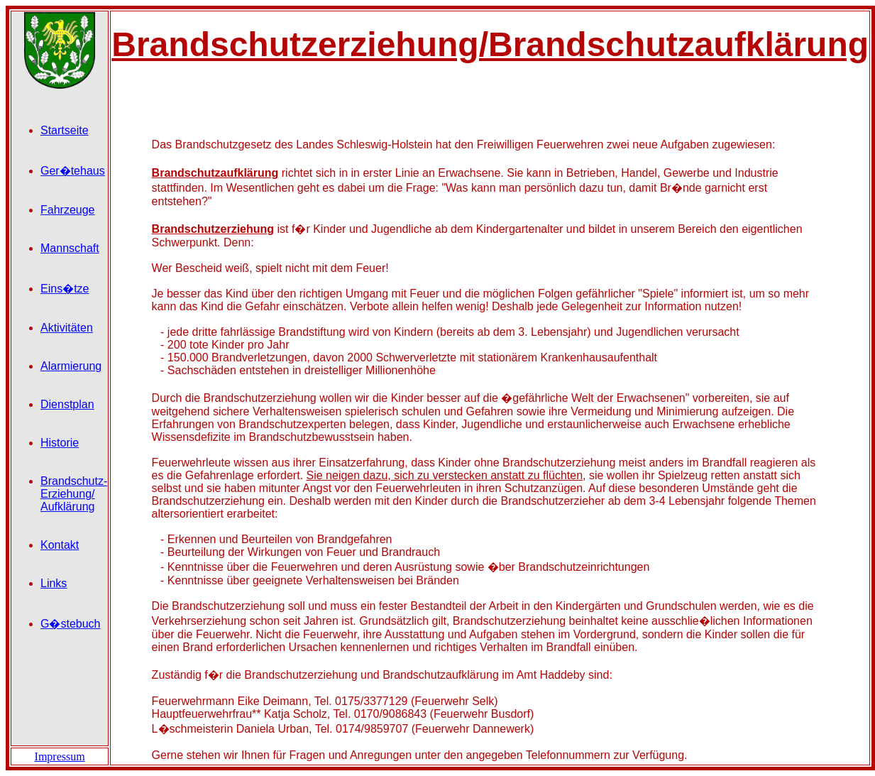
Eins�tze (64, 289)
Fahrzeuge (67, 210)
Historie (59, 443)
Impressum (60, 756)
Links (53, 583)
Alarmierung (70, 366)
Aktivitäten (66, 328)
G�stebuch (70, 624)
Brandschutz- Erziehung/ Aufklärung (73, 494)
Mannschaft (69, 248)
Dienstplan (67, 404)
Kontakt (59, 545)
